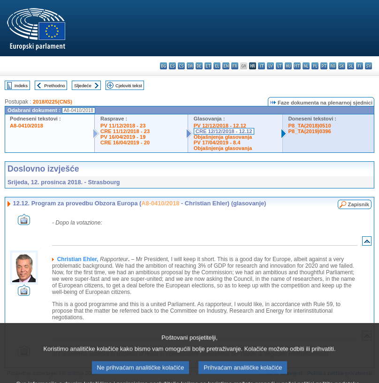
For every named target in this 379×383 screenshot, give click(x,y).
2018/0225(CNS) (52, 102)
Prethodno (54, 85)
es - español (172, 65)
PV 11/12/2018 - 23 (122, 125)
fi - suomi (359, 65)
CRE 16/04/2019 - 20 (125, 142)
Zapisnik (358, 204)
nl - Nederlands (306, 65)
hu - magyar (288, 65)
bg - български (163, 65)
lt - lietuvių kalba (279, 65)
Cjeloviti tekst (128, 85)
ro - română (332, 65)
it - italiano (261, 65)
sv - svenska (368, 65)
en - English (225, 65)
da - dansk (190, 65)
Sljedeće (82, 85)
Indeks (21, 85)
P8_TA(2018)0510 (309, 125)
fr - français (234, 65)
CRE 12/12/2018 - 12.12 (224, 131)
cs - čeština (181, 65)
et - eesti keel (208, 65)
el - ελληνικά (216, 65)
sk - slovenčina (341, 65)
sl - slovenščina (350, 65)
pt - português (323, 65)
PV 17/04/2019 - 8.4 (217, 142)
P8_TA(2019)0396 (309, 131)
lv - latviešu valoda (270, 65)
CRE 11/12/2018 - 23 (125, 131)
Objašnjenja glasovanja (223, 137)
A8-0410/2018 (26, 125)
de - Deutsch (199, 65)
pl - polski (314, 65)
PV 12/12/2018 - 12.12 (220, 125)
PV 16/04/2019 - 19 (122, 137)
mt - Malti (297, 65)
